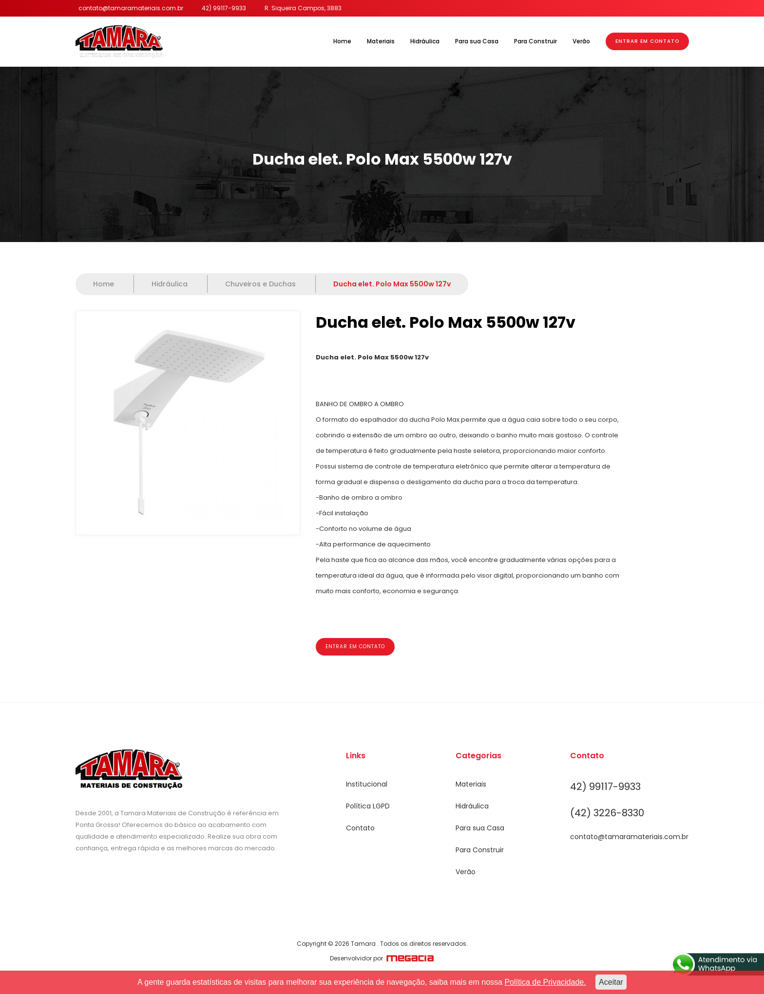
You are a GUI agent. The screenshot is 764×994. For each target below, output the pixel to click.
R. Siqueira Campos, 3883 (303, 8)
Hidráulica (424, 41)
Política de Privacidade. (545, 982)
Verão (581, 41)
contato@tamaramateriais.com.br (130, 8)
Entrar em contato (355, 646)
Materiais (381, 41)
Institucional (366, 784)
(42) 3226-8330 (607, 813)
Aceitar (611, 982)
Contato (360, 828)
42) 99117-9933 (224, 8)
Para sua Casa (476, 41)
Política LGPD (368, 806)
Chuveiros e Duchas (261, 284)
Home (342, 41)
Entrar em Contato (647, 41)
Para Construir (535, 41)
